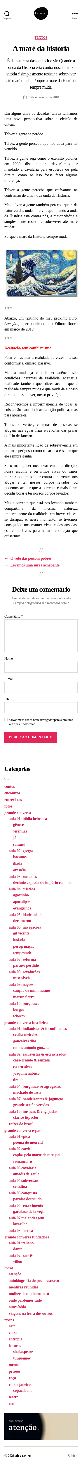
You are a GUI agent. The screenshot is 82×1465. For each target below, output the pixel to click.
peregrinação (23, 946)
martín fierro (24, 997)
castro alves (22, 1067)
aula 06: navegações (25, 927)
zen (11, 1403)
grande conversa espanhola (26, 1130)
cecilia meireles (25, 1034)
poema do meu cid (28, 1142)
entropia (16, 1339)
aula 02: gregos (21, 851)
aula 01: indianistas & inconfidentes (38, 1028)
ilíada (17, 863)
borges (18, 1009)
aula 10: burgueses (24, 1003)
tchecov (19, 1016)
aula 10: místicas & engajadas (33, 1111)
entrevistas (13, 799)
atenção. (15, 1274)
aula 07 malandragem (26, 1218)
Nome (8, 658)
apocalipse (21, 901)
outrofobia (17, 1307)
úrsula (18, 1080)
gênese (18, 824)
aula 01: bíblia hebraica (28, 818)
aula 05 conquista (23, 1193)
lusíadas (19, 940)
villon (17, 1261)
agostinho (21, 895)
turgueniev (22, 1358)
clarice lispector (26, 1117)
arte (12, 1326)
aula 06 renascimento (26, 1205)
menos (14, 1365)
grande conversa (17, 813)
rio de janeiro (20, 1384)
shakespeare (23, 1351)
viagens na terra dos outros (30, 1313)
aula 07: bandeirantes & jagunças (36, 1099)
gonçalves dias (24, 1041)
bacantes (20, 857)
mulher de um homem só (29, 1294)
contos (9, 786)
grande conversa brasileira (26, 1022)
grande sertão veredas (31, 1105)
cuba (13, 1332)
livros (8, 1268)
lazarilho (20, 1224)
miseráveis (21, 978)
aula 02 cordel (20, 1149)
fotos (8, 806)
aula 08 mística (21, 1230)
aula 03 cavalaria (22, 1168)
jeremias (20, 831)
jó (14, 838)
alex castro (23, 1456)
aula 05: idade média (25, 915)
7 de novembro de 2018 (44, 97)
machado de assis (27, 1092)
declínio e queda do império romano (42, 882)
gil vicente (21, 933)
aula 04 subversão (23, 1180)
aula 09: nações (21, 984)
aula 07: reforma (22, 959)
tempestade (22, 953)
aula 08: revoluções (24, 972)
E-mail (9, 679)
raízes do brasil (21, 1124)
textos (41, 37)
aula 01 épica (19, 1136)
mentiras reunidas (23, 1287)
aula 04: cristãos (22, 889)
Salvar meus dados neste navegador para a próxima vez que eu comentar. (41, 722)
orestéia (19, 870)
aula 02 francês (21, 1255)
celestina (20, 1186)
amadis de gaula (26, 1174)
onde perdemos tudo (25, 1300)
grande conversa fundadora (26, 1237)
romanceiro (22, 1161)
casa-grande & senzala (31, 1060)
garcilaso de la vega (29, 1211)
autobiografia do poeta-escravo (34, 1280)
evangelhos (22, 908)
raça (12, 1378)
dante (17, 1249)
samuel (18, 844)
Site (7, 699)
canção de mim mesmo (31, 990)
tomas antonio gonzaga (31, 1047)
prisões (14, 1371)
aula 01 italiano (21, 1243)
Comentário (13, 616)
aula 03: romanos (23, 876)
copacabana (22, 1390)
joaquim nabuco (26, 1073)
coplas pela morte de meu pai (36, 1155)
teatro (13, 1397)
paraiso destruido (27, 1199)
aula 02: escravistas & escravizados (37, 1054)
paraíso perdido (26, 965)
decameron (22, 920)
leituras (15, 1346)
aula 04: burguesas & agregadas (35, 1086)
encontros (12, 793)
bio (6, 780)
